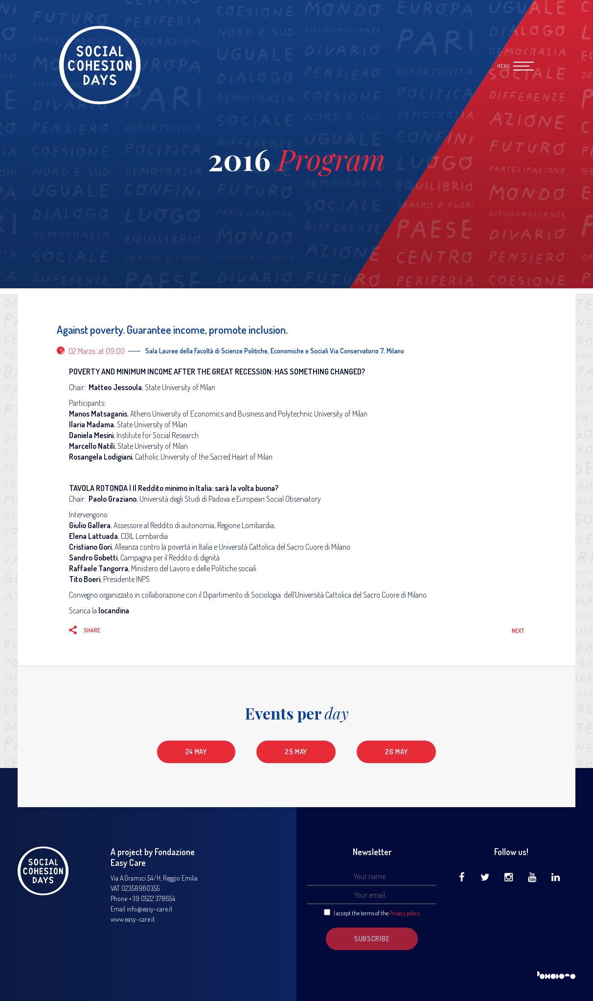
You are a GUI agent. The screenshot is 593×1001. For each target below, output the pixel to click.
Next (518, 630)
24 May (196, 751)
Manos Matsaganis (98, 414)
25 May (296, 751)
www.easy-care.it (133, 919)
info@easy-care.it (149, 909)
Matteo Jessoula (115, 387)
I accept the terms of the (377, 913)
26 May (396, 751)
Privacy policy (404, 913)
